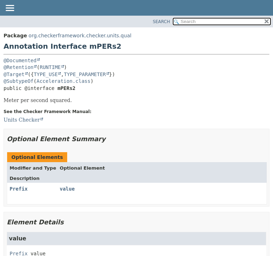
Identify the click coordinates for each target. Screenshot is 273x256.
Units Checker (22, 120)
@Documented (20, 60)
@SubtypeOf (18, 81)
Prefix (19, 189)
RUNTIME (50, 67)
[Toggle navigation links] (10, 9)
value (67, 189)
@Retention (18, 67)
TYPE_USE (46, 74)
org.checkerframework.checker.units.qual (79, 35)
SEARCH (161, 21)
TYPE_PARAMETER (85, 74)
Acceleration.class (64, 81)
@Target (14, 74)
